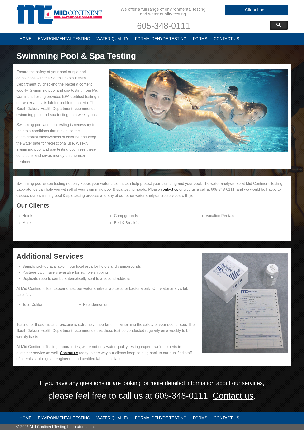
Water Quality (112, 38)
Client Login (256, 10)
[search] (247, 25)
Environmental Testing (64, 38)
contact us (169, 189)
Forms (200, 38)
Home (25, 38)
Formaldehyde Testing (160, 38)
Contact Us (226, 38)
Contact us (69, 353)
